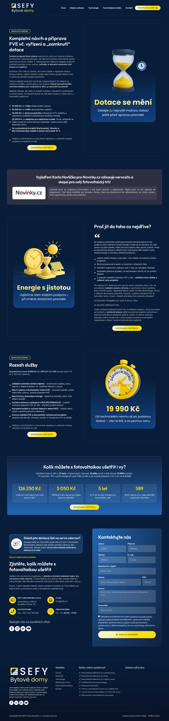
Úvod (63, 8)
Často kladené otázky (112, 8)
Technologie (93, 8)
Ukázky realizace (77, 8)
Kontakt (129, 8)
